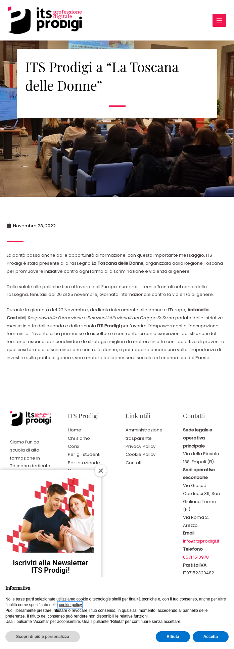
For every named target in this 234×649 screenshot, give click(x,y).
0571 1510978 (196, 557)
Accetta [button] (210, 636)
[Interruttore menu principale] (218, 20)
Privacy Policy (140, 446)
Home (74, 430)
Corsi (73, 446)
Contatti (134, 462)
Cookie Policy (140, 454)
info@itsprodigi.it (201, 541)
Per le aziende (83, 462)
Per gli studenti (84, 454)
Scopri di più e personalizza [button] (42, 636)
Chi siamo (79, 438)
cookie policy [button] (70, 604)
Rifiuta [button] (173, 636)
